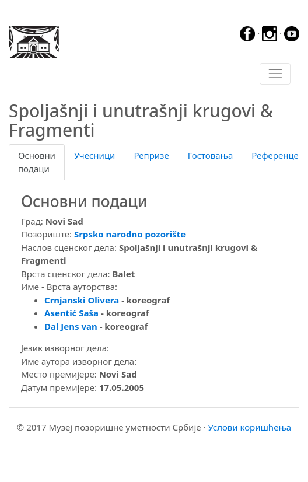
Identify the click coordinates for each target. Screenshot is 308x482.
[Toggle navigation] (275, 74)
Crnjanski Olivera (81, 300)
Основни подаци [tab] (36, 161)
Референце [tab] (275, 155)
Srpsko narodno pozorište (130, 234)
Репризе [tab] (151, 155)
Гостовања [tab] (210, 155)
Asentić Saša (71, 313)
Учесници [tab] (94, 155)
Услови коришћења (249, 427)
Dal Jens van (70, 326)
